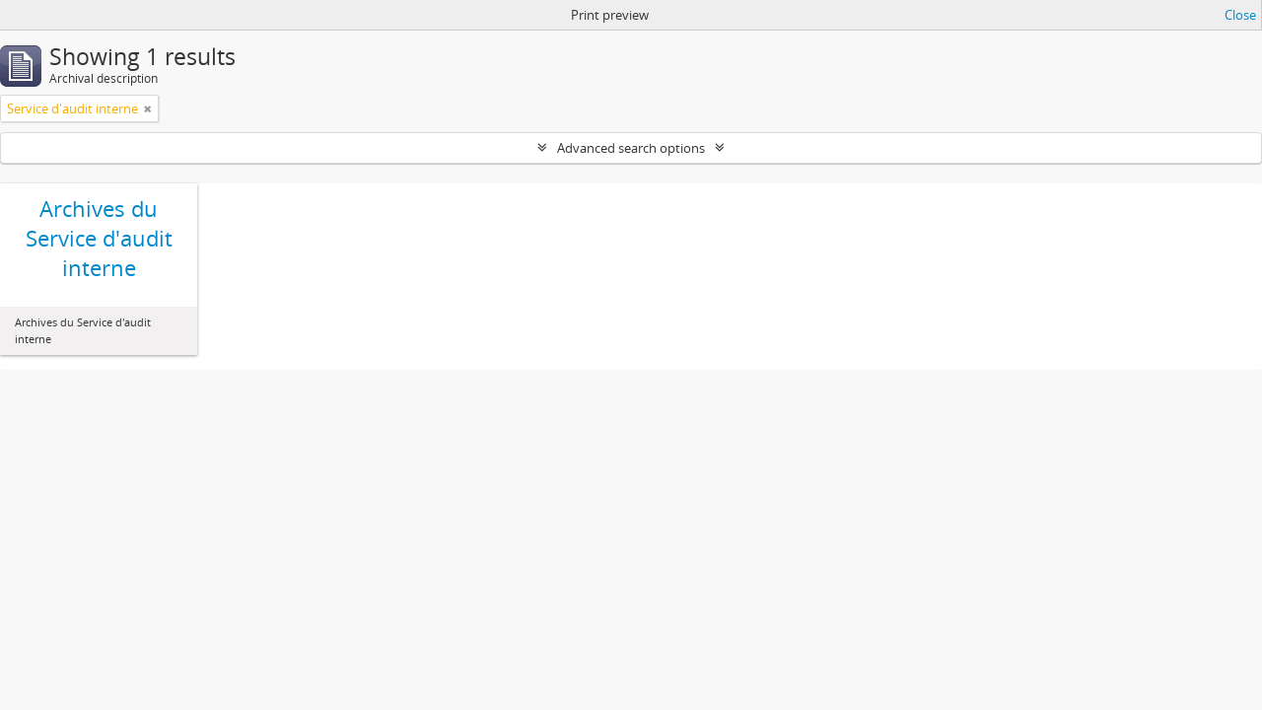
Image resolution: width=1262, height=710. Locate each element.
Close (1240, 15)
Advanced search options (631, 148)
